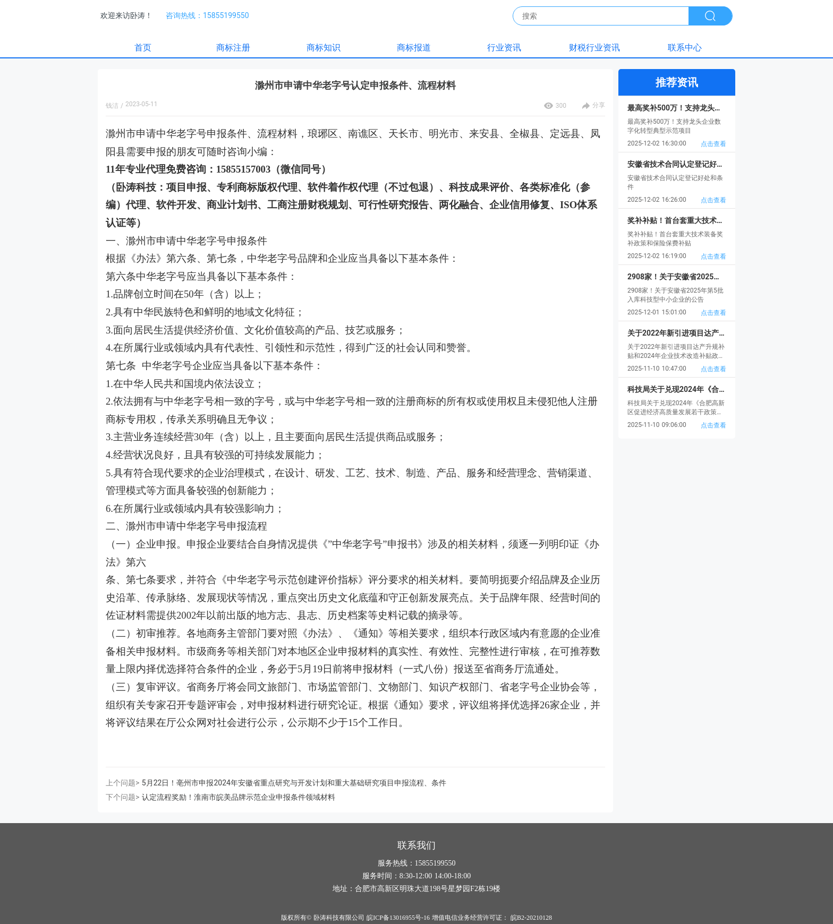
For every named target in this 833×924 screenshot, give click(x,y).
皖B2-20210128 (531, 917)
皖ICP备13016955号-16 (398, 917)
